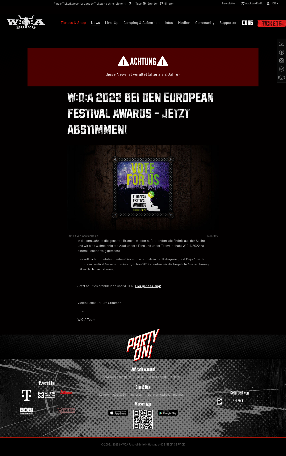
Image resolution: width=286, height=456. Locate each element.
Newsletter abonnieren (117, 376)
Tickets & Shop (157, 376)
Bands (139, 376)
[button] (275, 4)
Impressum (137, 394)
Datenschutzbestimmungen (166, 394)
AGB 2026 (119, 394)
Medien (175, 376)
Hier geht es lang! (148, 286)
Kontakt (104, 394)
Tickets (272, 23)
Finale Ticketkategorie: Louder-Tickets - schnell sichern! (82, 5)
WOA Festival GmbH (134, 444)
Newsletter (222, 4)
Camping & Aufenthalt (141, 22)
